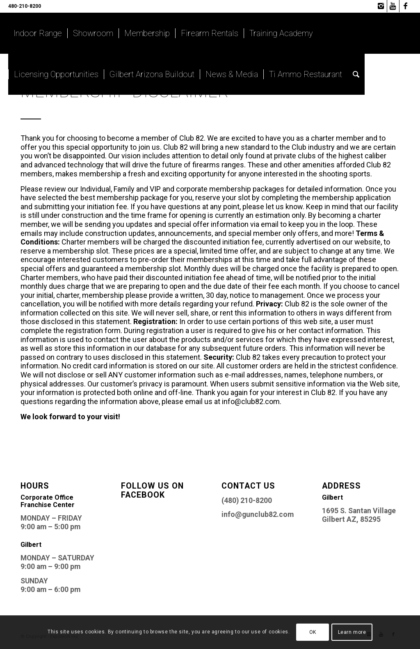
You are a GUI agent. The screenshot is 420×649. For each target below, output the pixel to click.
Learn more (352, 632)
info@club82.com (251, 401)
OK (312, 632)
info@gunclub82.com (257, 514)
